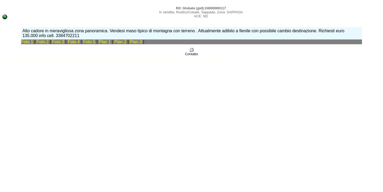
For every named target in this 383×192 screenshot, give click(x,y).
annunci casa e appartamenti (24, 61)
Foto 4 (74, 41)
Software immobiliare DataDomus (198, 61)
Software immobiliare (94, 61)
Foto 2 (43, 41)
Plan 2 (121, 41)
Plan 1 (105, 41)
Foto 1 (27, 41)
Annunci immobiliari (62, 61)
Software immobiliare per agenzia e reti (141, 61)
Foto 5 (89, 41)
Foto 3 (58, 41)
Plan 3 (136, 41)
